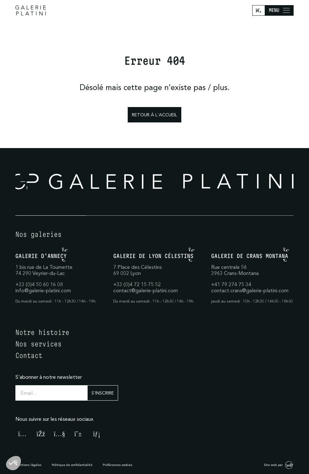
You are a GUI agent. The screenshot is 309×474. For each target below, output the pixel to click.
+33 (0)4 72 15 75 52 (137, 284)
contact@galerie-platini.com (145, 290)
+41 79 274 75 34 (231, 284)
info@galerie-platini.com (43, 290)
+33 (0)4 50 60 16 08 (39, 284)
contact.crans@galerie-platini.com (249, 290)
